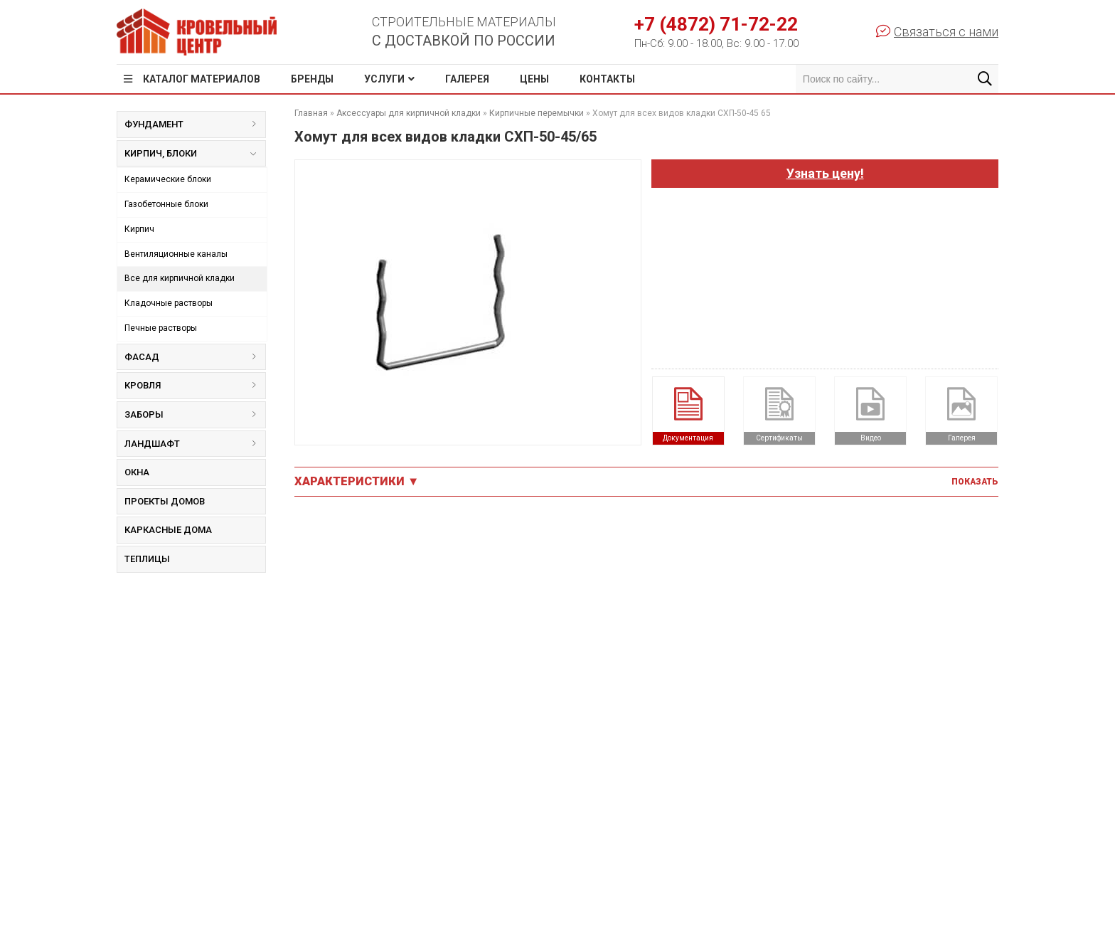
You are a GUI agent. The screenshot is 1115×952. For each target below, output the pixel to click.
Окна (136, 472)
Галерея (467, 79)
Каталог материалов (201, 79)
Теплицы (147, 559)
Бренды (312, 79)
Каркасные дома (168, 529)
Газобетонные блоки (166, 204)
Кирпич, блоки (189, 156)
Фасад (194, 356)
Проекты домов (164, 501)
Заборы (194, 414)
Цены (534, 79)
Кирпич (139, 229)
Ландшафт (194, 443)
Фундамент (194, 124)
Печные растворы (160, 328)
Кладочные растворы (168, 303)
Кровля (194, 385)
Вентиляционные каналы (176, 254)
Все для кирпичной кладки (179, 278)
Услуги (384, 79)
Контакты (607, 79)
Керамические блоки (167, 179)
